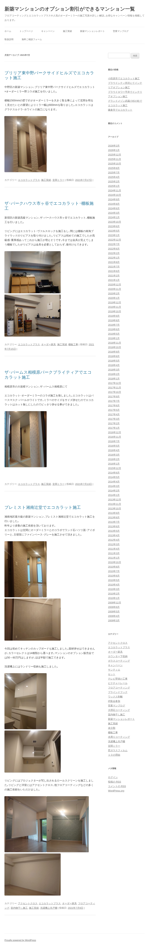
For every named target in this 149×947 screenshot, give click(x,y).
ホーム (7, 31)
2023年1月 (114, 235)
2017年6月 (114, 405)
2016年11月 (114, 436)
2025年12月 (114, 154)
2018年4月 (114, 365)
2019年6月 (114, 329)
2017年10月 (114, 392)
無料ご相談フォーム (32, 39)
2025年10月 (114, 163)
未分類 (111, 728)
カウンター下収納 (117, 656)
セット (111, 674)
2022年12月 (114, 239)
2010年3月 (114, 589)
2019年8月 (114, 320)
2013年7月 (114, 522)
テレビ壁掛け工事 (117, 678)
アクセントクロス (27, 903)
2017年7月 (114, 401)
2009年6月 (114, 607)
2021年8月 (114, 262)
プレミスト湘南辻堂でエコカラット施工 (42, 507)
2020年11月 (114, 289)
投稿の (114, 781)
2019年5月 (114, 333)
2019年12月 (114, 302)
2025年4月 (114, 177)
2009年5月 (114, 611)
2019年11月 (114, 307)
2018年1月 (114, 378)
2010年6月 (114, 575)
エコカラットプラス (29, 180)
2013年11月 (114, 504)
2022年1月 (114, 257)
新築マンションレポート (92, 31)
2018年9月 (114, 351)
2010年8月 (114, 566)
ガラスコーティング (119, 660)
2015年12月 (114, 468)
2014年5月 (114, 477)
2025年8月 (114, 168)
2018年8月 (114, 356)
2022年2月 (114, 253)
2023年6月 (114, 226)
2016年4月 (114, 450)
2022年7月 (114, 244)
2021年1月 (114, 280)
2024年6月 (114, 208)
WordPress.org (116, 790)
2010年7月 (114, 571)
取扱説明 (8, 39)
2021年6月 (114, 271)
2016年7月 (114, 441)
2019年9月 (114, 315)
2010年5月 (114, 580)
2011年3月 (114, 553)
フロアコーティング (119, 687)
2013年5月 (114, 530)
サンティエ (114, 669)
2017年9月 (114, 396)
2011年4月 (114, 548)
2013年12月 (114, 499)
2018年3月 (114, 369)
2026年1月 (114, 150)
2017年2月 (114, 423)
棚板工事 (73, 344)
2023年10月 (114, 221)
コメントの (117, 786)
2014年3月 (114, 486)
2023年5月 (114, 230)
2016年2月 (114, 459)
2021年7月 (114, 266)
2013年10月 (114, 508)
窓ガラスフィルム (117, 750)
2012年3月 (114, 544)
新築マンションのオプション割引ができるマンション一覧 (69, 9)
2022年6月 (114, 248)
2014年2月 (114, 490)
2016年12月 (114, 432)
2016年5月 (114, 445)
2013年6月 (114, 526)
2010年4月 (114, 584)
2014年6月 (114, 472)
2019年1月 (114, 338)
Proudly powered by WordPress (20, 940)
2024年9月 (114, 199)
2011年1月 (114, 557)
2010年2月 (114, 593)
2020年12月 (114, 284)
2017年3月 (114, 419)
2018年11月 (114, 342)
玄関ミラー (58, 180)
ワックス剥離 (115, 696)
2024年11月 (114, 190)
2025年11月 (114, 159)
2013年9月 (114, 513)
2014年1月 (114, 495)
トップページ (26, 31)
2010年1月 (114, 598)
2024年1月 (114, 217)
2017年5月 (114, 410)
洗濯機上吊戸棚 (48, 907)
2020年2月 (114, 293)
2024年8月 (114, 204)
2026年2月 (114, 145)
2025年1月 (114, 186)
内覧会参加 (114, 701)
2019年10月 (114, 311)
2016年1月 (114, 463)
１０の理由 (114, 754)
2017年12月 (114, 383)
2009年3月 (114, 620)
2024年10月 (114, 195)
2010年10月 (114, 562)
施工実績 (67, 31)
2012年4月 (114, 539)
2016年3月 (114, 454)
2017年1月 (114, 427)
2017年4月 (114, 414)
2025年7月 (114, 172)
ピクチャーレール (117, 683)
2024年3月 (114, 212)
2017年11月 (114, 387)
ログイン (113, 777)
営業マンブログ (121, 31)
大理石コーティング (119, 710)
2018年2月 (114, 374)
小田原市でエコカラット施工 (124, 78)
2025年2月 (114, 181)
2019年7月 (114, 324)
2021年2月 (114, 275)
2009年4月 (114, 616)
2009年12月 (114, 602)
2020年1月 (114, 298)
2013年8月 (114, 517)
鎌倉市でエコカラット (120, 109)
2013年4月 (114, 535)
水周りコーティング (119, 737)
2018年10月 (114, 347)
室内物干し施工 (19, 907)
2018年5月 (114, 360)
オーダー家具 (48, 344)
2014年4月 (114, 481)
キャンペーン (48, 31)
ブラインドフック (117, 692)
